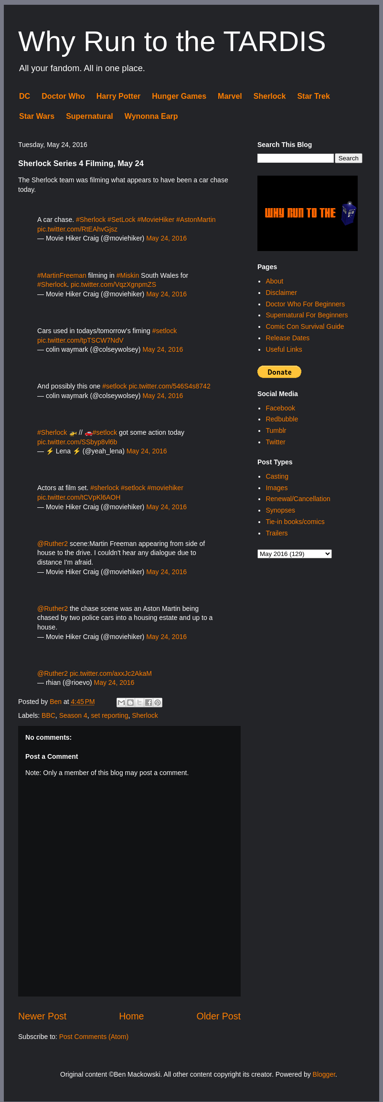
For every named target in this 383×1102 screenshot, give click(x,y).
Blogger (324, 1074)
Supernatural (89, 116)
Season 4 (73, 715)
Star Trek (313, 96)
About (274, 281)
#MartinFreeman (61, 275)
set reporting (109, 715)
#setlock (164, 331)
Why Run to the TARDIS (172, 41)
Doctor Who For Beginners (305, 304)
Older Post (218, 1016)
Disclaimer (281, 292)
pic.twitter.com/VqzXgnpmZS (113, 284)
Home (131, 1016)
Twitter (275, 442)
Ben (57, 701)
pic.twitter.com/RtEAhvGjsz (77, 229)
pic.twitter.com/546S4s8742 (169, 386)
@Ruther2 (52, 543)
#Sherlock (91, 219)
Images (276, 488)
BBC (48, 715)
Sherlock (270, 96)
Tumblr (276, 430)
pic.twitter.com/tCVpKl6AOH (78, 497)
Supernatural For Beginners (307, 315)
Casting (277, 476)
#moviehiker (165, 488)
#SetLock (121, 219)
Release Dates (287, 338)
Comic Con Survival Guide (305, 326)
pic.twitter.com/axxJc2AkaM (111, 673)
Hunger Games (179, 96)
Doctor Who (63, 96)
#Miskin (128, 275)
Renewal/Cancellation (298, 499)
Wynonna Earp (151, 116)
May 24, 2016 (166, 238)
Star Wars (36, 116)
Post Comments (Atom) (93, 1036)
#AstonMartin (195, 219)
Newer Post (42, 1016)
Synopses (280, 510)
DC (24, 96)
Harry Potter (118, 96)
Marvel (230, 96)
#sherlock (104, 488)
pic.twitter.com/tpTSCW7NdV (80, 340)
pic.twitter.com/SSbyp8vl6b (77, 442)
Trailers (276, 533)
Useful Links (284, 349)
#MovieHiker (155, 219)
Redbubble (282, 419)
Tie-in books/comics (295, 521)
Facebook (280, 408)
